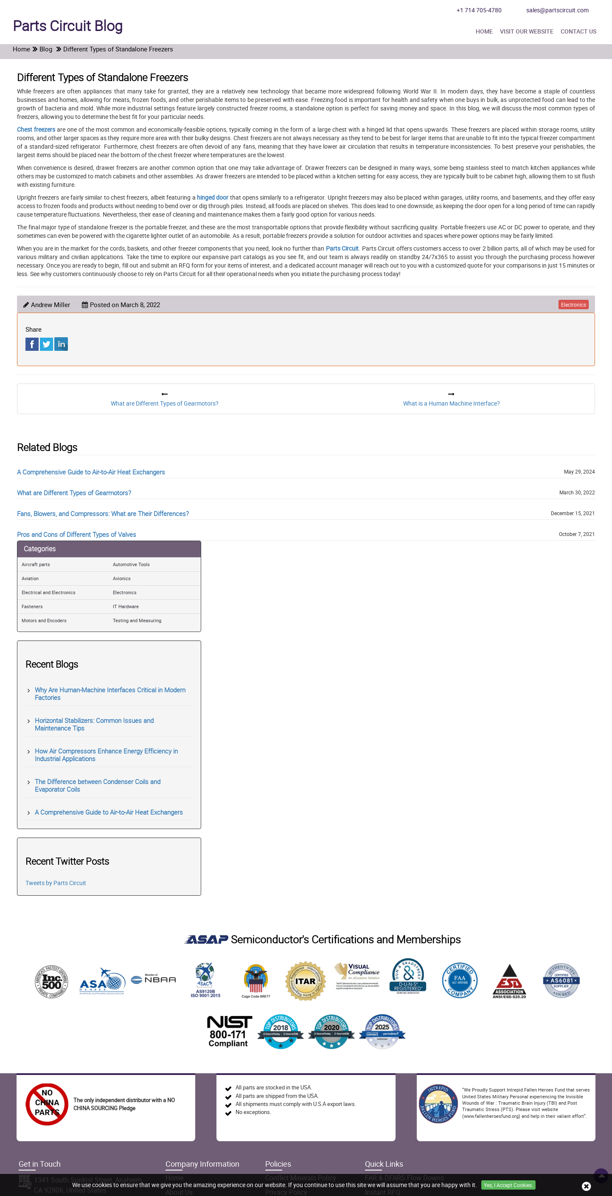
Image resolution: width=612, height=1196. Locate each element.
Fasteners (32, 606)
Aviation (30, 578)
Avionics (122, 578)
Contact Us (578, 31)
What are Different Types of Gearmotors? (74, 492)
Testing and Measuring (137, 620)
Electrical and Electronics (49, 592)
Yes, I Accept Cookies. (508, 1185)
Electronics (125, 592)
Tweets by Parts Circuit (55, 883)
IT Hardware (126, 606)
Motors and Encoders (44, 620)
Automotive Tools (131, 564)
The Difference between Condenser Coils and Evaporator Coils (97, 785)
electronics (573, 304)
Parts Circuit (342, 248)
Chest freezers (36, 129)
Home (484, 31)
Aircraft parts (36, 564)
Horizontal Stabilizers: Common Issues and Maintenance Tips (94, 724)
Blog (68, 25)
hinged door (212, 197)
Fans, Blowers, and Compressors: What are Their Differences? (103, 513)
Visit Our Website (526, 31)
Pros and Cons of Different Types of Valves (76, 534)
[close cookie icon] (586, 1186)
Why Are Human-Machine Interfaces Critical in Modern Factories (110, 693)
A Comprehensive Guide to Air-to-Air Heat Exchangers (91, 472)
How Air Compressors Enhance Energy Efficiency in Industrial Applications (106, 755)
